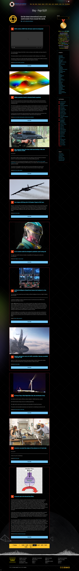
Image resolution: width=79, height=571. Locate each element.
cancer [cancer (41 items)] (62, 36)
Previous (15, 545)
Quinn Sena (15, 62)
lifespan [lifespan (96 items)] (59, 43)
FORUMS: (46, 563)
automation (61, 72)
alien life (60, 66)
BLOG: (33, 559)
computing (61, 87)
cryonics (60, 90)
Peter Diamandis (62, 57)
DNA (59, 58)
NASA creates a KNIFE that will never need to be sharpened (28, 29)
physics (24, 534)
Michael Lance (62, 139)
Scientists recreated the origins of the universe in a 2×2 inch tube (30, 448)
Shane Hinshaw (63, 129)
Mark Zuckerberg (62, 64)
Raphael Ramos (63, 131)
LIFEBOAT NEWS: (35, 558)
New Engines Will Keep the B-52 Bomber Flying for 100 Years (29, 202)
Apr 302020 (12, 29)
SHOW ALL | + (60, 146)
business (19, 409)
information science (27, 117)
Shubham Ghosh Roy (64, 105)
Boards (36, 4)
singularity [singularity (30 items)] (68, 45)
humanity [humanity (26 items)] (68, 39)
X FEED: (21, 559)
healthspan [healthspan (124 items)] (65, 39)
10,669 (26, 545)
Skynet (60, 63)
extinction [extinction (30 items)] (63, 37)
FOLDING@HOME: (47, 561)
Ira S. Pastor (62, 143)
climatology (61, 85)
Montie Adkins (62, 142)
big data (60, 74)
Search (68, 18)
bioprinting (61, 78)
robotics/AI (20, 318)
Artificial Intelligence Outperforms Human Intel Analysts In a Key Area (30, 290)
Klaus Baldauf (62, 122)
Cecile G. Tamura (63, 124)
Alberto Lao (62, 128)
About (31, 4)
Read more (29, 66)
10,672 (38, 545)
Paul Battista (62, 111)
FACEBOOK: (21, 558)
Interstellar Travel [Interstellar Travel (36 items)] (67, 40)
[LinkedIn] (65, 567)
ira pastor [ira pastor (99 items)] (60, 41)
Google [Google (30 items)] (58, 39)
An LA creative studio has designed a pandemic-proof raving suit (30, 252)
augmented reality (62, 71)
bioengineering (61, 75)
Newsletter (56, 4)
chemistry (60, 84)
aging (60, 65)
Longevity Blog (61, 155)
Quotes (60, 4)
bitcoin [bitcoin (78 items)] (64, 35)
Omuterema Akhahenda (62, 121)
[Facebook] (61, 567)
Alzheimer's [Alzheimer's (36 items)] (63, 31)
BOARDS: (59, 559)
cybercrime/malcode (62, 92)
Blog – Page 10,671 (39, 11)
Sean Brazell (62, 132)
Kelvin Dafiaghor (16, 259)
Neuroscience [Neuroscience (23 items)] (68, 43)
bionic (60, 77)
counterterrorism (62, 89)
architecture (61, 68)
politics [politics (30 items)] (60, 44)
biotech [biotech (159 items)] (66, 34)
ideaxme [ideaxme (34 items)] (59, 40)
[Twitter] (63, 567)
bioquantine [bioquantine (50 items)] (66, 32)
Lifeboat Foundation (15, 567)
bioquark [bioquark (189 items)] (62, 34)
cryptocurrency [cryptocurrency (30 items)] (64, 36)
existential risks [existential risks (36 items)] (60, 37)
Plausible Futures (62, 158)
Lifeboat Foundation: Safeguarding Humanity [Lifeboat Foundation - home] (17, 4)
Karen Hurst (62, 115)
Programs (39, 4)
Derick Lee (62, 126)
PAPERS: (34, 563)
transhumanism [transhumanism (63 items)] (61, 48)
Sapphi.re (25, 567)
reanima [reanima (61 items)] (62, 44)
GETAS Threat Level (13, 560)
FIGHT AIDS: (21, 561)
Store (63, 4)
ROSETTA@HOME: (22, 563)
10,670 (30, 545)
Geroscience (61, 153)
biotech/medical (20, 117)
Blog (33, 4)
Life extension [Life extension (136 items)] (65, 41)
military (18, 170)
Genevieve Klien (63, 101)
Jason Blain (62, 140)
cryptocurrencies (62, 91)
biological (60, 76)
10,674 (45, 545)
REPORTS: (34, 561)
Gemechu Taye (62, 112)
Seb (61, 137)
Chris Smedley (62, 144)
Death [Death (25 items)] (68, 36)
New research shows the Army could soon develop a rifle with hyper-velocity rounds (29, 150)
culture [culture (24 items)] (67, 36)
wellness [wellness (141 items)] (66, 48)
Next (31, 547)
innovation (19, 62)
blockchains (61, 82)
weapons (21, 170)
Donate (50, 4)
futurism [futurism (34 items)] (68, 37)
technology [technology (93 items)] (66, 46)
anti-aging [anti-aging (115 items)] (67, 31)
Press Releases (67, 4)
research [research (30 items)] (64, 45)
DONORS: (46, 559)
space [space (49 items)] (60, 46)
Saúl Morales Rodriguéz (62, 104)
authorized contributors (29, 21)
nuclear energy (22, 409)
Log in (23, 21)
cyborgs (60, 93)
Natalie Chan (62, 133)
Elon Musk (60, 60)
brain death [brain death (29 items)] (59, 36)
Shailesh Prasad (63, 109)
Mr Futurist (61, 156)
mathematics (32, 117)
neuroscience (22, 62)
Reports (43, 4)
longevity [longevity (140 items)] (63, 43)
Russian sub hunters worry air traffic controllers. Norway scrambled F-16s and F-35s (31, 356)
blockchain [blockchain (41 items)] (67, 35)
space (18, 458)
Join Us (53, 4)
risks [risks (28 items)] (65, 45)
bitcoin (60, 80)
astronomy (61, 70)
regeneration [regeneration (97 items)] (60, 45)
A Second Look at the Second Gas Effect (24, 497)
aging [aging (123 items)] (59, 31)
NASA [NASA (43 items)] (66, 43)
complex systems (62, 86)
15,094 (26, 547)
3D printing (61, 55)
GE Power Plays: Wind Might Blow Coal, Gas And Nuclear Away (29, 396)
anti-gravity (61, 67)
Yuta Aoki (62, 125)
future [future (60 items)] (66, 37)
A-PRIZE (46, 4)
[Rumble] (69, 567)
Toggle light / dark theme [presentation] (69, 1)
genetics (23, 117)
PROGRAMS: (59, 561)
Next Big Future (61, 157)
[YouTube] (67, 567)
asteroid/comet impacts (63, 69)
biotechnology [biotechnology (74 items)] (61, 35)
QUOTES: (59, 563)
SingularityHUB (61, 160)
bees (59, 73)
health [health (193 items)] (61, 39)
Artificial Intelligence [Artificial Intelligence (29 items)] (62, 32)
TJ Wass (15, 318)
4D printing (61, 56)
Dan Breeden (62, 108)
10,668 (23, 545)
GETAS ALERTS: (60, 558)
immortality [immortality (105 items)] (62, 40)
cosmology (61, 88)
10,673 (42, 545)
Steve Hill (62, 135)
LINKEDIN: (46, 558)
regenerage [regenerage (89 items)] (66, 44)
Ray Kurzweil (61, 59)
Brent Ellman (15, 534)
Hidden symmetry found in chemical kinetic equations (27, 97)
